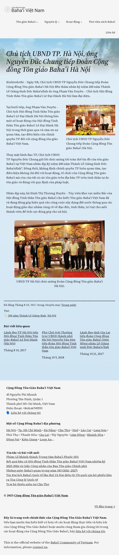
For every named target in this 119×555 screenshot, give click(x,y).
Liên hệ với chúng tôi (26, 413)
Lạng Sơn (100, 430)
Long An (46, 439)
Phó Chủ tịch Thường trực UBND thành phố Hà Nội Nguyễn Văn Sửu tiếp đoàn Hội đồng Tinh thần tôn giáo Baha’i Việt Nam (59, 342)
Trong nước (68, 305)
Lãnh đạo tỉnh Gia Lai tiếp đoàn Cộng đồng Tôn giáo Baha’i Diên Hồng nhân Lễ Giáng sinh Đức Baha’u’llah (95, 340)
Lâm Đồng (77, 435)
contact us (40, 547)
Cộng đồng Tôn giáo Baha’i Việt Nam (41, 495)
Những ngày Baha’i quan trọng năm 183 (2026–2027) (42, 470)
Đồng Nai (12, 439)
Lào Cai (86, 430)
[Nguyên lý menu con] (59, 22)
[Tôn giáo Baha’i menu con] (37, 22)
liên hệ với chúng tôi (90, 531)
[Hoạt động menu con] (81, 22)
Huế (75, 430)
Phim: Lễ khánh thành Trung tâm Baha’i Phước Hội (42, 457)
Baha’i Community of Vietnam (71, 542)
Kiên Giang (29, 439)
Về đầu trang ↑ (104, 506)
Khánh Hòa (95, 435)
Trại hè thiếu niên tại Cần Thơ (27, 484)
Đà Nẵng (50, 430)
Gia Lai (44, 435)
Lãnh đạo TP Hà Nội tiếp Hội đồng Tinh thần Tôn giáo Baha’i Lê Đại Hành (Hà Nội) (21, 338)
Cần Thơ (64, 430)
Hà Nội (52, 316)
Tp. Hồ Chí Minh (29, 430)
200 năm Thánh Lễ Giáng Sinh (27, 316)
